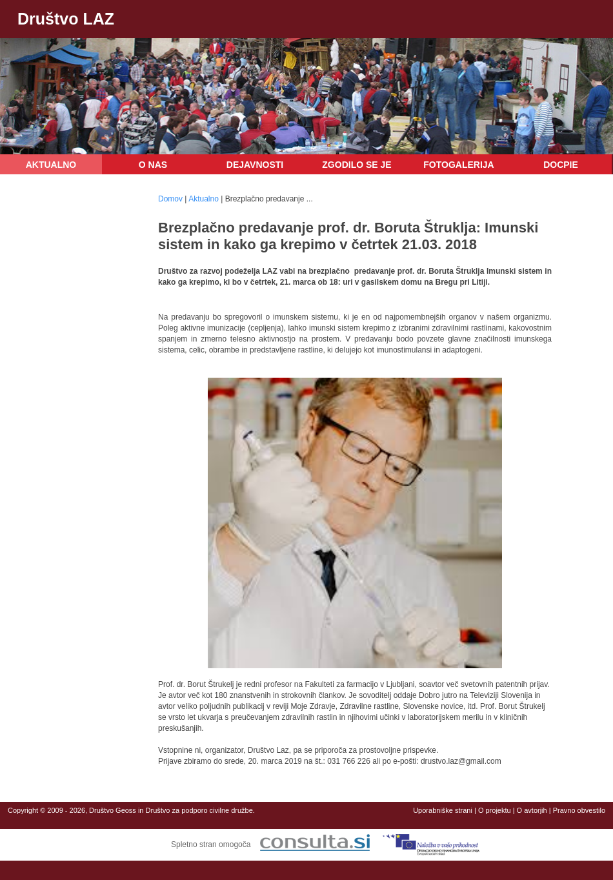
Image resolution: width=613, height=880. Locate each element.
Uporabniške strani (442, 810)
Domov (170, 198)
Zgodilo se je (356, 164)
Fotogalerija (458, 164)
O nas (153, 164)
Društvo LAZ (65, 19)
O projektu (494, 810)
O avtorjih (532, 810)
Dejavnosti (254, 164)
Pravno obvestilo (579, 810)
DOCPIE (560, 164)
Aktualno (51, 164)
